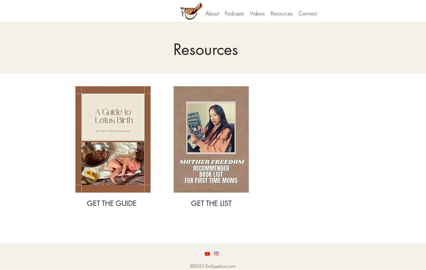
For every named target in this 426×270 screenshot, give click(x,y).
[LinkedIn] (216, 254)
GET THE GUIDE (112, 203)
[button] (234, 13)
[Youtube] (207, 254)
